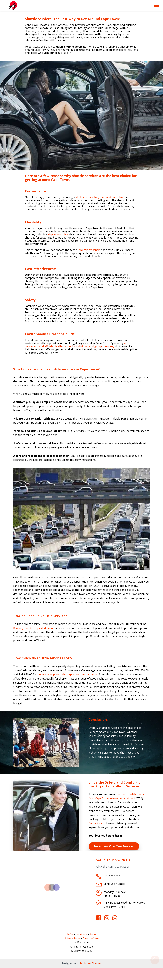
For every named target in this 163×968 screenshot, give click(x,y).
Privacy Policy (72, 938)
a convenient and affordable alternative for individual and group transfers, (75, 344)
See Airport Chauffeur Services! (114, 846)
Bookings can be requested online (33, 628)
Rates (93, 934)
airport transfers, (58, 234)
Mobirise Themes (90, 963)
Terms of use (91, 938)
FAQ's (70, 934)
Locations (81, 934)
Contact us (96, 823)
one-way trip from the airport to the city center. (68, 674)
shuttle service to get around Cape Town (100, 197)
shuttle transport (89, 250)
